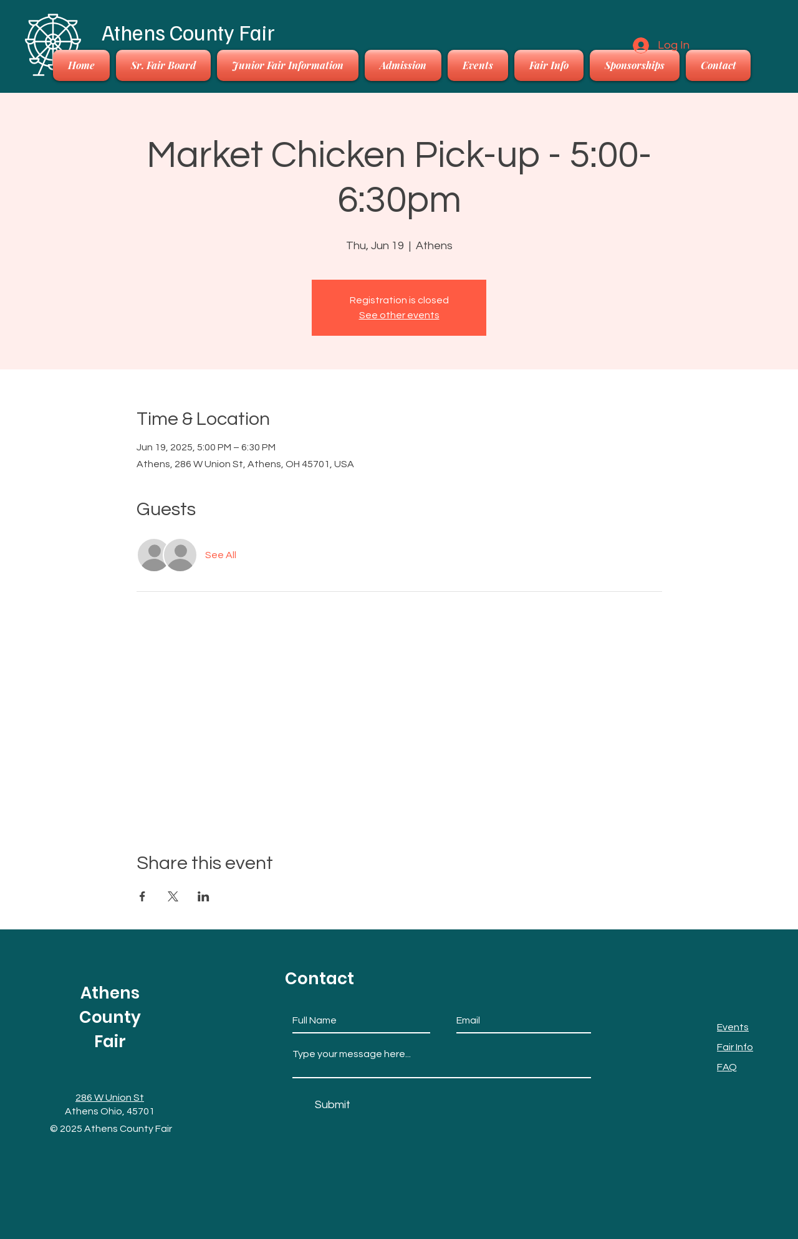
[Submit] (332, 1105)
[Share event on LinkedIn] (203, 896)
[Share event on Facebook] (142, 896)
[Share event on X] (173, 896)
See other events (399, 315)
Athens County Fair (188, 31)
